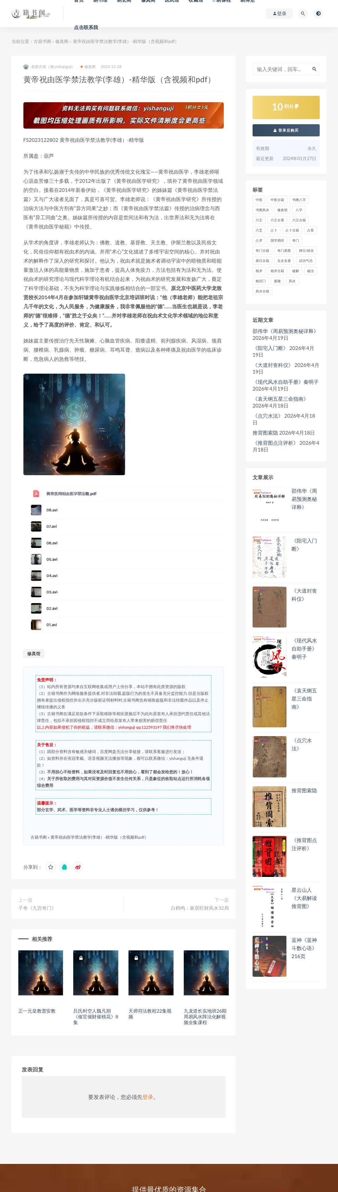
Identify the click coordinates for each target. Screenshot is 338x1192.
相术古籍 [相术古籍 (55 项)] (277, 271)
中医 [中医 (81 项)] (259, 200)
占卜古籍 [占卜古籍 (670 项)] (292, 230)
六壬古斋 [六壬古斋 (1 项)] (277, 220)
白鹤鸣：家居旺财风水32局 (199, 908)
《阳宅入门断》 (270, 348)
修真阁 (61, 41)
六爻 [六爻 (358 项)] (259, 230)
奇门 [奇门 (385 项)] (295, 240)
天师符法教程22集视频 (149, 1013)
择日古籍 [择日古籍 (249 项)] (262, 261)
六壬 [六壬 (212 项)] (259, 220)
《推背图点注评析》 (275, 443)
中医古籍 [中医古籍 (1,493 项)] (277, 200)
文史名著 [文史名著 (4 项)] (284, 261)
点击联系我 (86, 27)
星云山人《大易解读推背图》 (304, 898)
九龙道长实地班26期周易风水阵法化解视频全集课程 (205, 1016)
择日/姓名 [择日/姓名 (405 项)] (306, 250)
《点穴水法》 (268, 416)
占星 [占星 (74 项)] (310, 230)
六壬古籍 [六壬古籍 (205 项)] (299, 220)
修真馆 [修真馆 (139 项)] (282, 210)
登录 (147, 1097)
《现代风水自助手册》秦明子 (286, 382)
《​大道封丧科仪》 (273, 365)
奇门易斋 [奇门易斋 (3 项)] (284, 250)
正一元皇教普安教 (37, 1011)
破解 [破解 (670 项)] (295, 271)
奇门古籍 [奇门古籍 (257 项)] (262, 250)
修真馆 (33, 653)
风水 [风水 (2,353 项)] (292, 281)
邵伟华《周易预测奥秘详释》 (286, 331)
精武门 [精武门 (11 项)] (261, 281)
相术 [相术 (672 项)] (259, 271)
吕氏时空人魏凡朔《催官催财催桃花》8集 (95, 1016)
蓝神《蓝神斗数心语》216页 (304, 948)
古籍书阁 (42, 41)
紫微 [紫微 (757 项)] (277, 281)
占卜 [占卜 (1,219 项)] (274, 230)
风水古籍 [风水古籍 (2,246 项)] (262, 291)
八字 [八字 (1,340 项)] (299, 210)
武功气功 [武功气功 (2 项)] (306, 261)
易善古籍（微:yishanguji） (49, 66)
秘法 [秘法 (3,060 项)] (310, 271)
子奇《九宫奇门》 (37, 908)
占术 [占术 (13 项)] (259, 240)
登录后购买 (286, 130)
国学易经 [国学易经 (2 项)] (277, 240)
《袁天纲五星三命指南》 (281, 399)
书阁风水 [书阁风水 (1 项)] (262, 210)
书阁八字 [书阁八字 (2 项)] (299, 200)
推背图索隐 (265, 432)
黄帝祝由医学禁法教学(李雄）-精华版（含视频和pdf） (99, 837)
